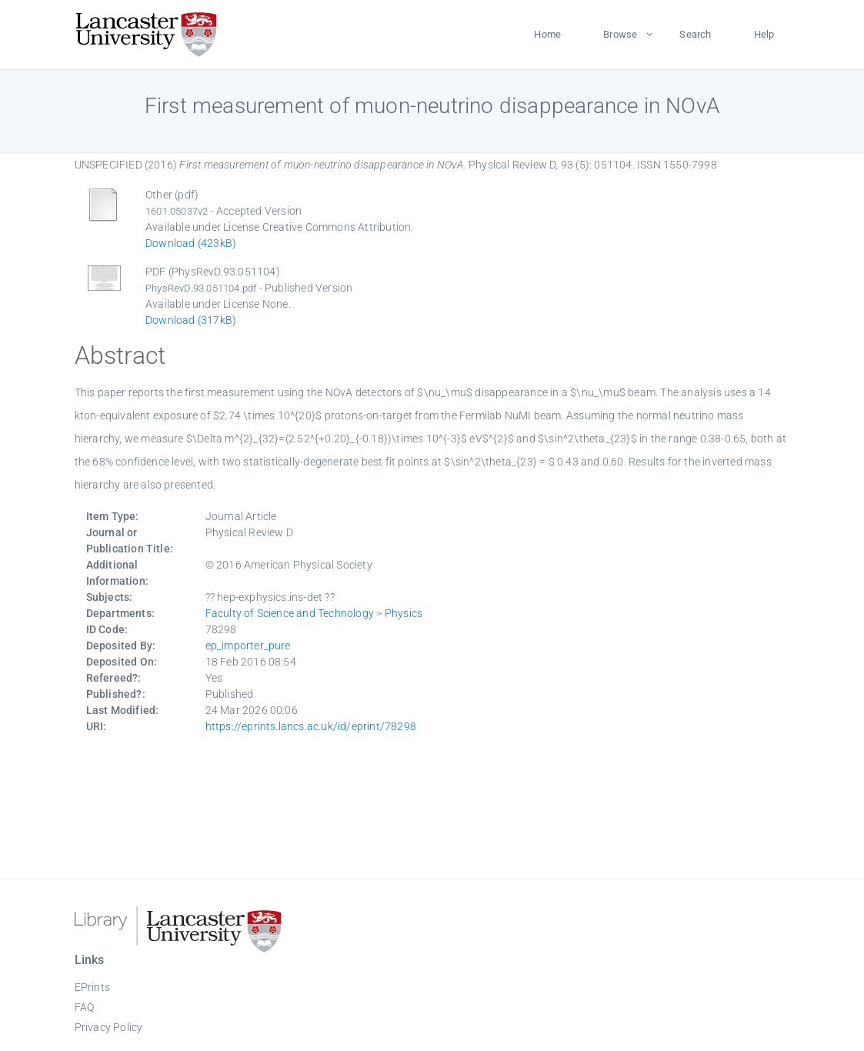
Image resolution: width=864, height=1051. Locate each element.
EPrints (92, 987)
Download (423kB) (190, 243)
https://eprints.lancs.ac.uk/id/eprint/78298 (311, 726)
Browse (620, 34)
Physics (403, 613)
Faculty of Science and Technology (290, 613)
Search (695, 34)
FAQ (85, 1007)
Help (764, 34)
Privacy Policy (109, 1027)
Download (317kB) (190, 320)
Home (547, 34)
